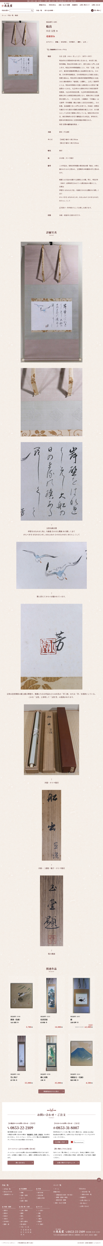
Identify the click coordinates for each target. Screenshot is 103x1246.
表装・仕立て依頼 (64, 5)
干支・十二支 (25, 1227)
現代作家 (40, 1193)
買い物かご (97, 10)
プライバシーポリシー (9, 1243)
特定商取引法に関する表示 (25, 1243)
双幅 (39, 1216)
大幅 (39, 1214)
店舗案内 (75, 5)
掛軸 (56, 42)
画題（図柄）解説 (61, 1198)
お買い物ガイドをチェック (66, 1163)
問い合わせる (20, 1163)
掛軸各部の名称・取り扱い (64, 1195)
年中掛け (72, 42)
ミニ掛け (40, 1211)
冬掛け (6, 1219)
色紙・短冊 (24, 1196)
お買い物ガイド (85, 5)
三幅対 (40, 1219)
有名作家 (64, 42)
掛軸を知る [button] (42, 5)
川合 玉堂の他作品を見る (68, 124)
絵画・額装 (24, 1201)
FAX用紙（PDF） (60, 1142)
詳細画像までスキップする (58, 50)
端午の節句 (24, 1222)
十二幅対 (40, 1225)
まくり (23, 1198)
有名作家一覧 (86, 1192)
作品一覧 (39, 10)
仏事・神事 (24, 1211)
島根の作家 (41, 1198)
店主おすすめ (8, 1192)
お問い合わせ (96, 5)
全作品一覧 (7, 1189)
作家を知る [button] (52, 5)
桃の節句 (23, 1225)
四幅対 (40, 1222)
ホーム (4, 15)
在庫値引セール (8, 1195)
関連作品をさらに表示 (51, 1091)
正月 (84, 42)
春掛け (6, 1211)
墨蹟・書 (6, 1225)
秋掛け (6, 1216)
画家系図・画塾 (61, 1200)
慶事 (79, 42)
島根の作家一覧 (87, 1195)
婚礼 (22, 1216)
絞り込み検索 (49, 10)
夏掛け (6, 1214)
